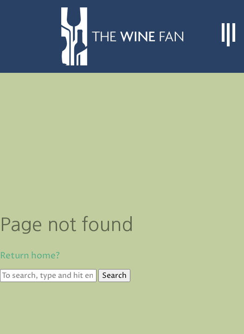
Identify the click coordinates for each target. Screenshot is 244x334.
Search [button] (114, 275)
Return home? (30, 256)
